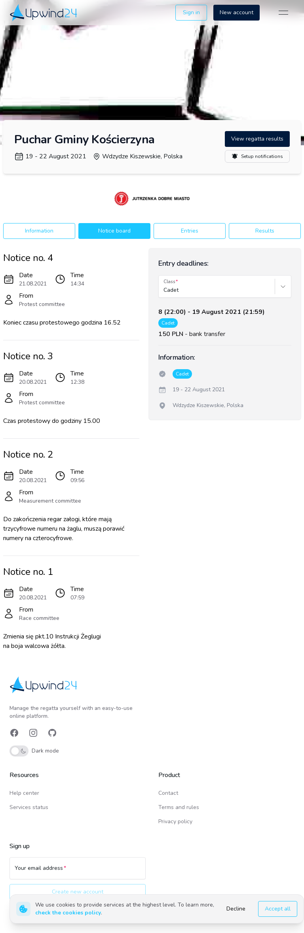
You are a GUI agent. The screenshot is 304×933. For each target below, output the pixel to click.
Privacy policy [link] (175, 821)
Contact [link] (168, 793)
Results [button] (264, 231)
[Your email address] (78, 872)
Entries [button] (189, 231)
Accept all (278, 908)
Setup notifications (257, 156)
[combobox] (164, 290)
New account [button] (236, 12)
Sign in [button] (191, 12)
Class (169, 281)
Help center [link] (24, 793)
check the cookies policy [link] (68, 912)
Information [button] (39, 231)
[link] (44, 12)
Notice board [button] (114, 231)
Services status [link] (29, 807)
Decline (235, 908)
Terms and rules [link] (178, 807)
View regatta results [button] (257, 139)
